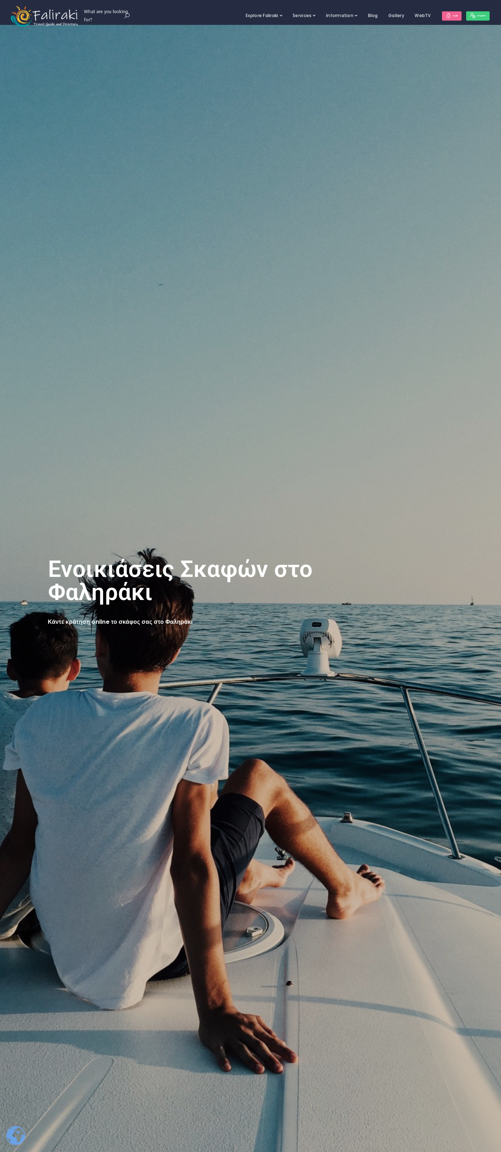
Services (282, 15)
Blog (353, 15)
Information (320, 15)
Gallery (376, 15)
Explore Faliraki (242, 15)
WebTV (403, 15)
